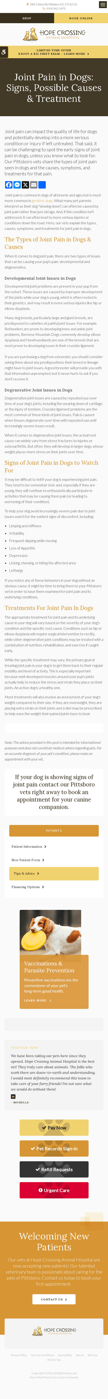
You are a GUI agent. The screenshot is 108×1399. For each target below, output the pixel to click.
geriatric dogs (42, 200)
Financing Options (26, 887)
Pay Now (54, 1127)
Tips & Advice (24, 873)
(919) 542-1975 (55, 8)
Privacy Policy (19, 1355)
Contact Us (52, 1299)
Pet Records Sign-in (54, 1148)
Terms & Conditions (42, 1355)
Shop (27, 18)
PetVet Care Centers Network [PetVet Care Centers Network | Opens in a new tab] (60, 1377)
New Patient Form (26, 860)
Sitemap (92, 1355)
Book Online (81, 18)
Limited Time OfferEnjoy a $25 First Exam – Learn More (52, 51)
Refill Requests (54, 1169)
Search (80, 1355)
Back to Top (54, 1359)
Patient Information (27, 846)
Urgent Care (54, 1190)
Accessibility (65, 1355)
